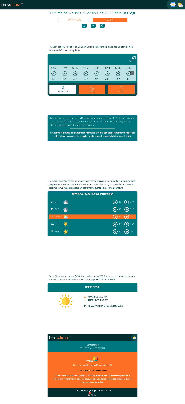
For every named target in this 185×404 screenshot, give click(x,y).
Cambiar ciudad (74, 20)
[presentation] (132, 73)
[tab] (62, 89)
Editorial (99, 348)
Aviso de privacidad (98, 370)
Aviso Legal (83, 370)
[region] (92, 36)
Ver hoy (110, 20)
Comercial (86, 348)
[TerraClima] (171, 4)
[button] (84, 26)
